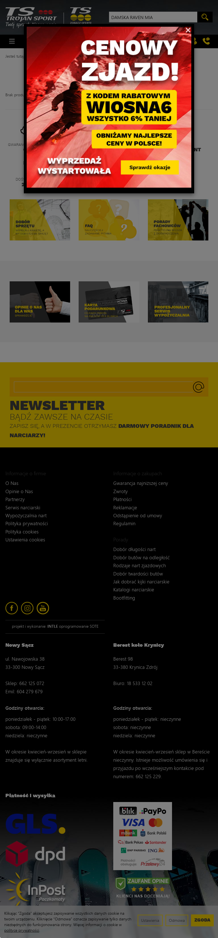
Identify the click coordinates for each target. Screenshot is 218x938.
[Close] (188, 29)
